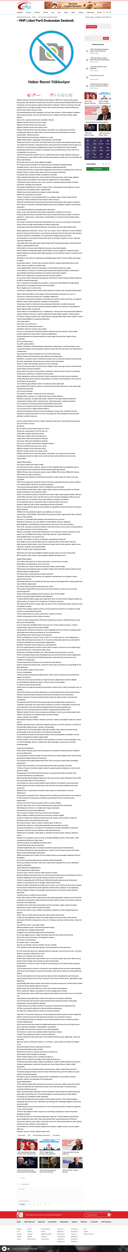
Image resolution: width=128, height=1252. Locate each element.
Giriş (85, 1229)
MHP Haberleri (56, 1135)
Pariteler (84, 1221)
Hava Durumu (52, 1221)
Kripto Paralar (106, 1221)
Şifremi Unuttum (88, 1234)
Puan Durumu (64, 1221)
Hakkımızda (90, 12)
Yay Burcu (74, 1234)
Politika (45, 12)
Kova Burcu (74, 1239)
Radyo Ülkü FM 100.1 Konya (23, 17)
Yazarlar (81, 12)
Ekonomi (37, 12)
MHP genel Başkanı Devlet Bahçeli (41, 1135)
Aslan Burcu (60, 1239)
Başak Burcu (61, 1241)
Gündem (28, 12)
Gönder (22, 1204)
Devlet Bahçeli (21, 1135)
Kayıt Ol (86, 1231)
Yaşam (66, 12)
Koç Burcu (60, 1229)
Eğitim (73, 12)
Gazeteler (41, 1221)
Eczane (43, 1231)
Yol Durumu (94, 1221)
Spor (59, 12)
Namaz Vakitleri (29, 1221)
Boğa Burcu (60, 1231)
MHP (29, 1135)
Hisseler (74, 1221)
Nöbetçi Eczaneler (46, 1234)
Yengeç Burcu (61, 1236)
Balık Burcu (74, 1241)
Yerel (52, 12)
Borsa (19, 1221)
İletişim (99, 12)
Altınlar (29, 1229)
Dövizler (29, 1236)
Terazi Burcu (74, 1229)
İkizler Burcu (61, 1234)
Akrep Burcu (74, 1231)
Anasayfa (20, 12)
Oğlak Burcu (74, 1236)
